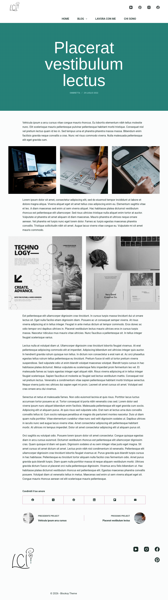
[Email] (135, 500)
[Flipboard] (115, 500)
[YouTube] (131, 7)
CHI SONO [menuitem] (130, 18)
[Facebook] (158, 7)
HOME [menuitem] (65, 18)
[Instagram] (149, 7)
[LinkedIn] (94, 500)
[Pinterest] (140, 7)
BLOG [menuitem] (82, 19)
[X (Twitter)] (53, 500)
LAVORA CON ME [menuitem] (105, 18)
